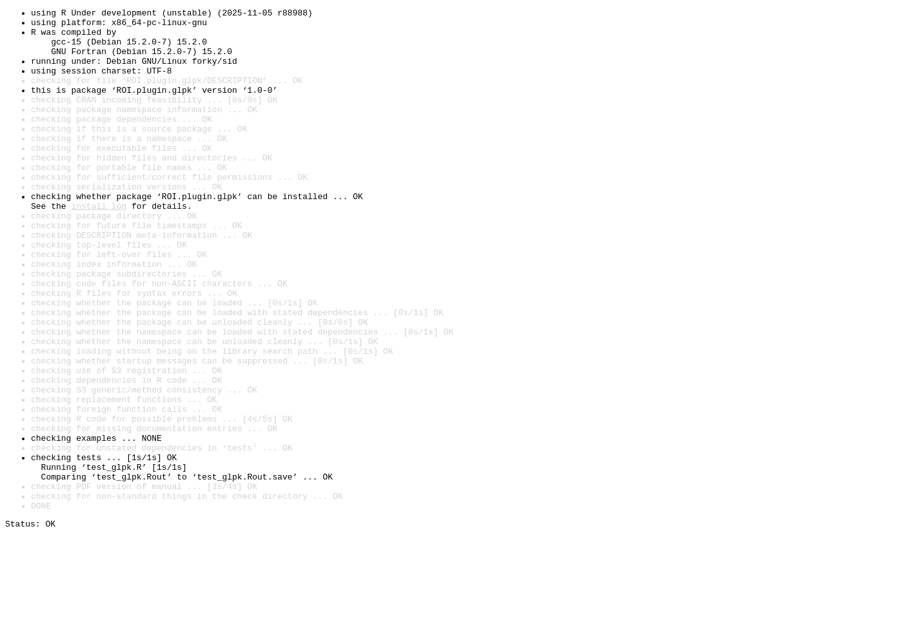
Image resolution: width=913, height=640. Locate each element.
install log (98, 246)
